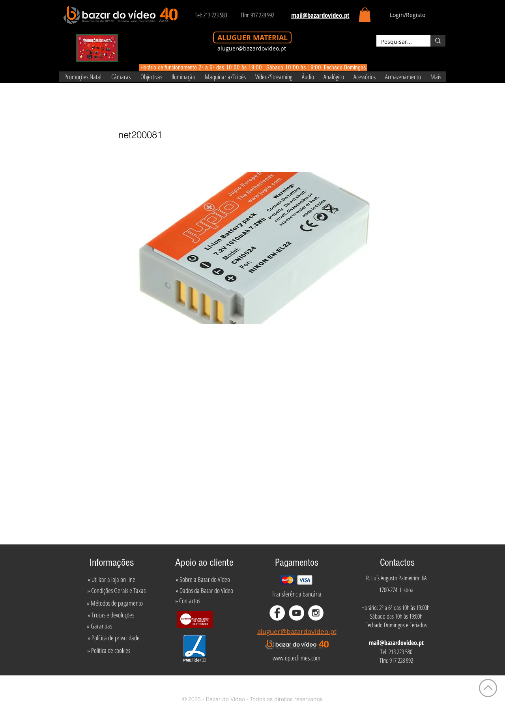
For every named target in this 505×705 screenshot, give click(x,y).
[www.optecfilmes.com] (296, 658)
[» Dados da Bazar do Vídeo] (204, 590)
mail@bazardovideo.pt (396, 642)
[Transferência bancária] (296, 594)
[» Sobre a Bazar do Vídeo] (202, 579)
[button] (365, 14)
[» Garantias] (99, 626)
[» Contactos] (187, 600)
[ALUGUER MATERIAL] (252, 37)
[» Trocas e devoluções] (111, 615)
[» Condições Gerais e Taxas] (116, 590)
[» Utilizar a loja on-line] (111, 579)
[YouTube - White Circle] (296, 613)
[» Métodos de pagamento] (114, 603)
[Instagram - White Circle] (316, 613)
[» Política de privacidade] (113, 637)
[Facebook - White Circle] (277, 613)
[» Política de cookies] (108, 650)
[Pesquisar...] (397, 42)
